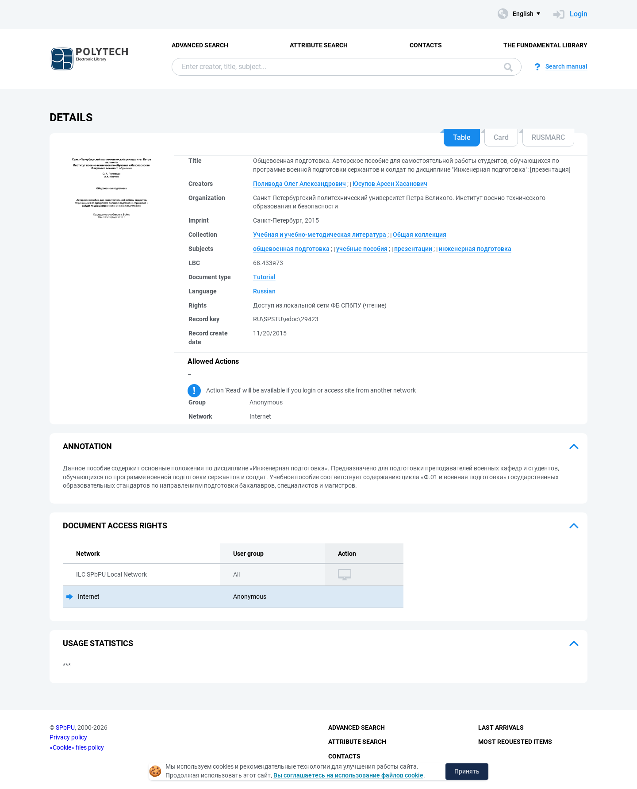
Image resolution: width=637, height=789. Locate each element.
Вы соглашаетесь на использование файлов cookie (348, 775)
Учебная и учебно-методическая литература (319, 234)
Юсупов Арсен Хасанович (390, 183)
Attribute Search (319, 45)
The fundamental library (545, 45)
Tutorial (264, 277)
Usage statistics (98, 643)
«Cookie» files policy (77, 747)
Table (462, 137)
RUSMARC (548, 137)
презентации (413, 248)
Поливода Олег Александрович (299, 183)
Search (508, 67)
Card (501, 137)
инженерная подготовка (475, 248)
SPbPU (65, 727)
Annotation (87, 446)
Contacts (426, 45)
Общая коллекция (419, 234)
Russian (264, 291)
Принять (467, 771)
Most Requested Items (515, 741)
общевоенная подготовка (291, 248)
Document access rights (115, 525)
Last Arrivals (501, 727)
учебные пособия (362, 248)
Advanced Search (200, 45)
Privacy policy (68, 737)
